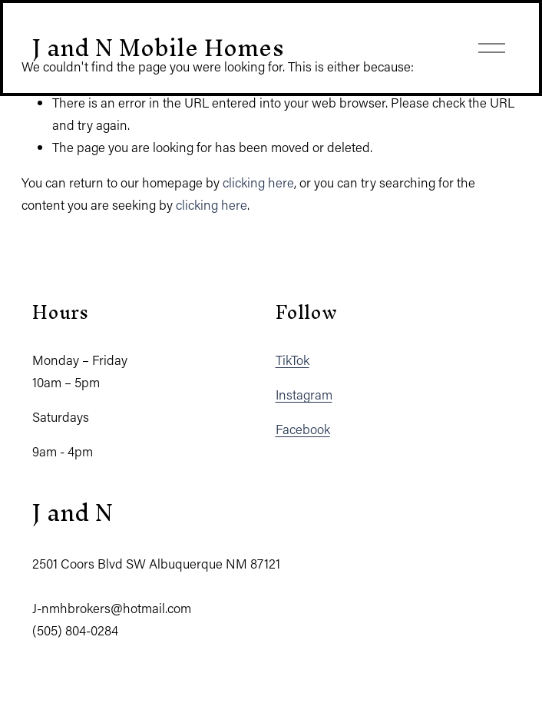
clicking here (258, 182)
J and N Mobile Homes (158, 47)
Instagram (304, 394)
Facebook (303, 428)
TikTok (292, 359)
